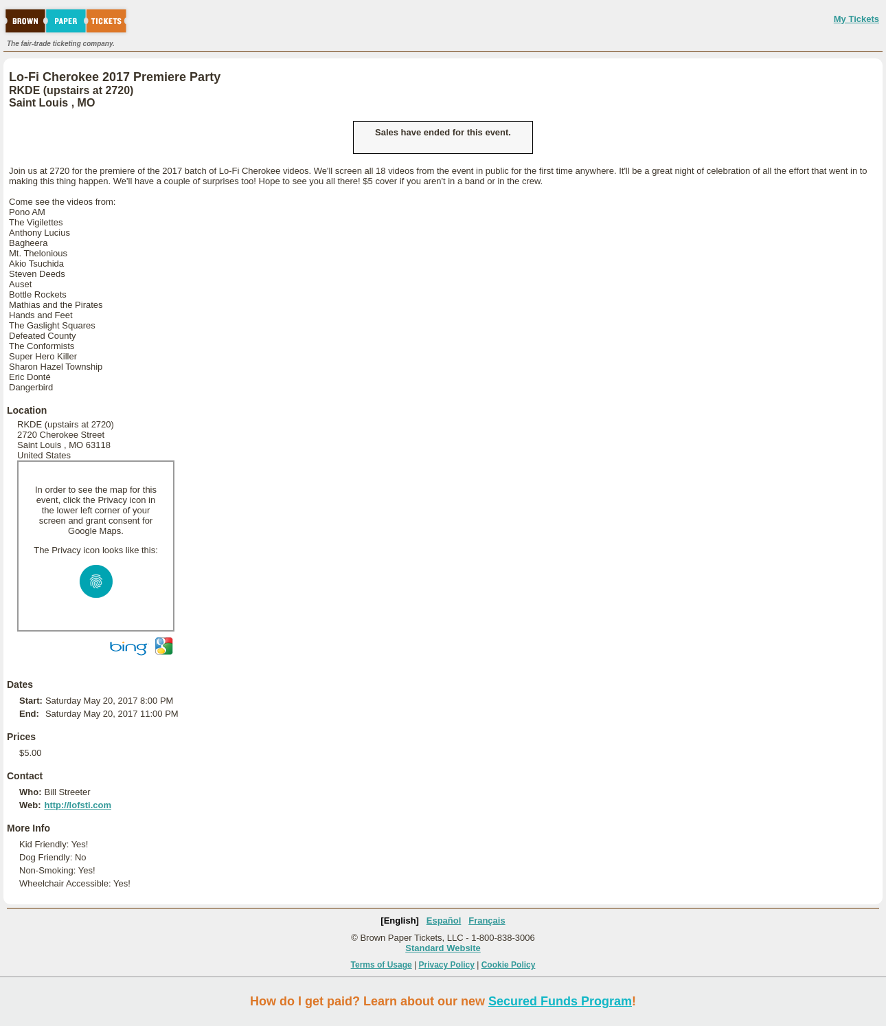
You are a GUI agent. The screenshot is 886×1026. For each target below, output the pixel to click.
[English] (399, 920)
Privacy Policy (447, 965)
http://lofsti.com (77, 805)
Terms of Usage (381, 965)
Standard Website (443, 948)
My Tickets (856, 19)
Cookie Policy (508, 965)
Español (444, 920)
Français (486, 920)
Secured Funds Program (560, 1001)
